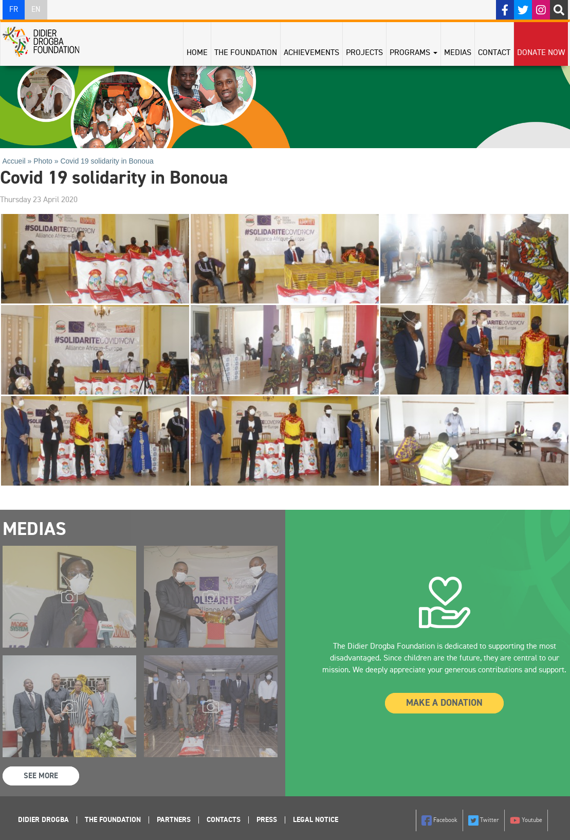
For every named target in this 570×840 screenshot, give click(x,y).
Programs (413, 53)
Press (266, 820)
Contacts (224, 820)
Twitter (483, 820)
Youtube (526, 820)
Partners (174, 820)
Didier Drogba (43, 820)
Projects (364, 53)
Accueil (14, 161)
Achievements (311, 53)
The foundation (113, 820)
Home (197, 53)
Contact (494, 53)
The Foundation (245, 53)
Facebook (439, 820)
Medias (457, 53)
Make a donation (444, 703)
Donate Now (541, 53)
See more (41, 776)
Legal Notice (315, 820)
